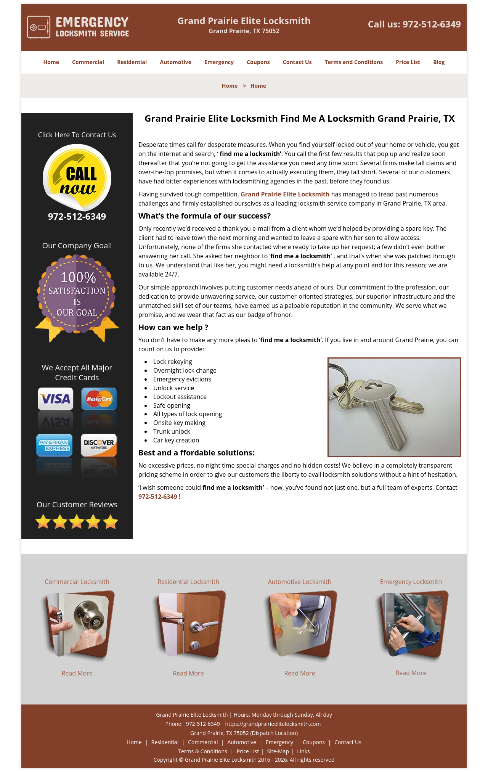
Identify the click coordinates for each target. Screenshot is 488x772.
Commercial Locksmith (77, 581)
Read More (76, 673)
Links (303, 751)
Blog (439, 62)
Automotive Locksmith (300, 581)
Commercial (88, 62)
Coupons (258, 62)
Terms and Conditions (354, 62)
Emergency (219, 62)
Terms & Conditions (202, 751)
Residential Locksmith (188, 581)
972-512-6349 (432, 24)
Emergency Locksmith (411, 581)
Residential (132, 62)
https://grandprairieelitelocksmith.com (273, 723)
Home (51, 62)
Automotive (176, 62)
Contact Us (297, 62)
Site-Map (278, 751)
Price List (408, 62)
